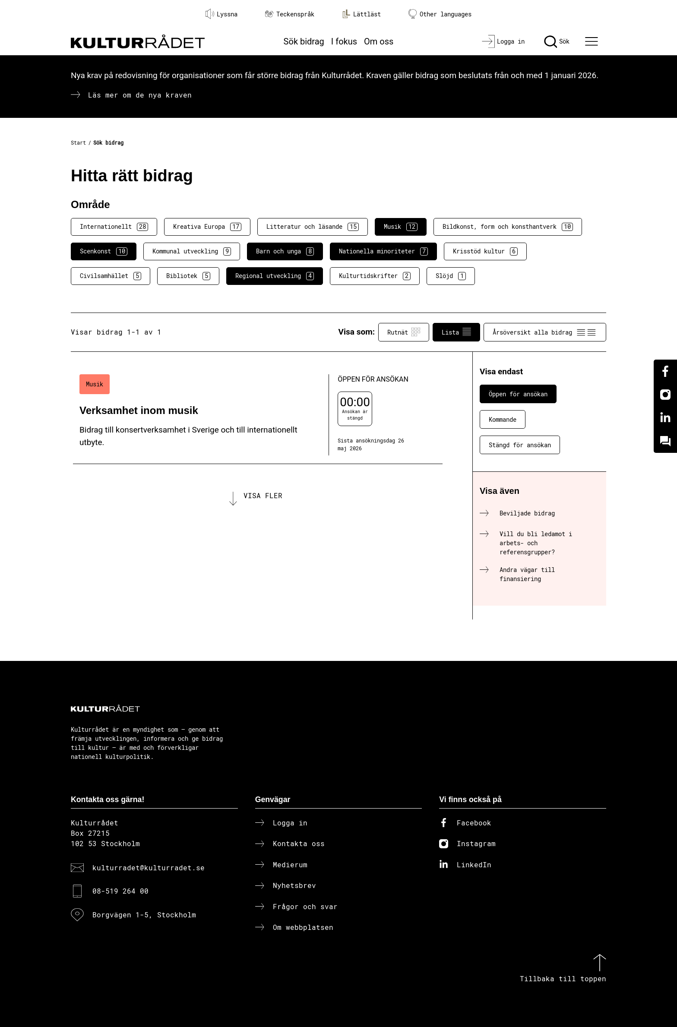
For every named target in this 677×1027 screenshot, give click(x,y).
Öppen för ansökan (518, 394)
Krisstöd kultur (485, 251)
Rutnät (403, 332)
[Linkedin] (665, 418)
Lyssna (221, 14)
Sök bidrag (304, 41)
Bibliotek (188, 276)
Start (78, 142)
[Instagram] (665, 394)
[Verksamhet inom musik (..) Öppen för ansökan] (258, 415)
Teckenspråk (289, 14)
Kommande (502, 419)
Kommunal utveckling (191, 251)
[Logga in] (503, 41)
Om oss (378, 41)
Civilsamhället (110, 276)
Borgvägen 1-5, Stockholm (144, 914)
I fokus (344, 41)
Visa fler (263, 495)
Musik (401, 226)
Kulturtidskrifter (375, 276)
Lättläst (361, 13)
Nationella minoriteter (383, 251)
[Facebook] (665, 371)
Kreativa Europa (207, 226)
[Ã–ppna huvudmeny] (592, 41)
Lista (456, 332)
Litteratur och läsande (312, 226)
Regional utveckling (274, 276)
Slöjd (451, 276)
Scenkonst (103, 251)
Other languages (439, 14)
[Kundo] (665, 441)
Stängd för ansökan (520, 445)
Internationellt (114, 226)
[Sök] (556, 41)
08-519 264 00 (120, 890)
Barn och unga (285, 251)
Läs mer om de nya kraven (140, 94)
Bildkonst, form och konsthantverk (508, 226)
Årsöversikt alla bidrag (545, 332)
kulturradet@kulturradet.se (148, 867)
